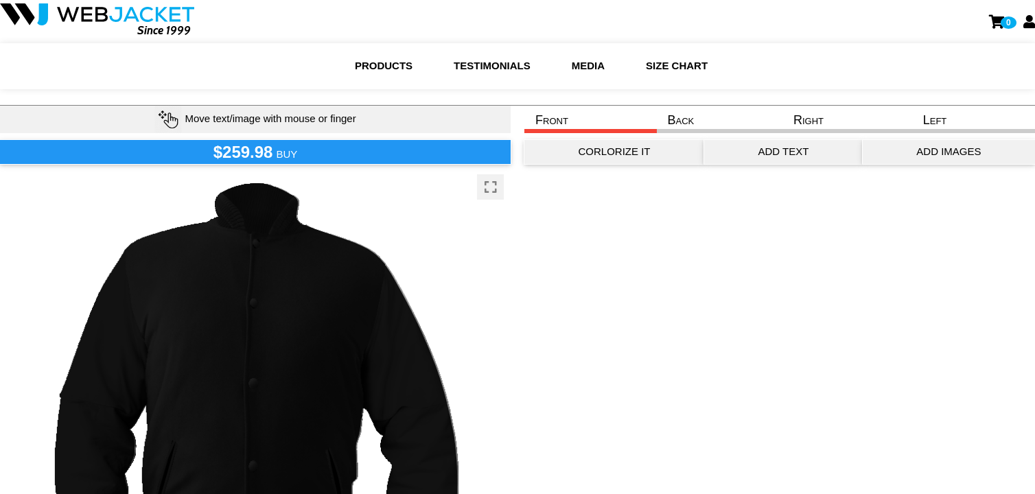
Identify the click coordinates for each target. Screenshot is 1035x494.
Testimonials (492, 65)
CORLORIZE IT (614, 151)
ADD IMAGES (948, 151)
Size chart (677, 65)
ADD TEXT (783, 151)
